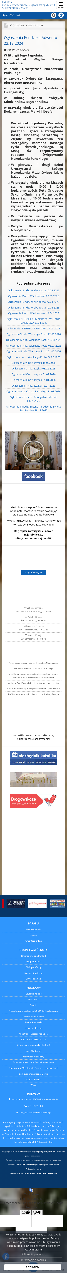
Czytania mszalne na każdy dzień (33, 1045)
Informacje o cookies (33, 1260)
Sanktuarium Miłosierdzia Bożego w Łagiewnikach (33, 1068)
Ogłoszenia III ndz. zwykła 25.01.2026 (33, 380)
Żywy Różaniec (33, 978)
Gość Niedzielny (33, 1050)
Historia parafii (33, 929)
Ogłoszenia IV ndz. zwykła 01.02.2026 (33, 374)
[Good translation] (25, 1212)
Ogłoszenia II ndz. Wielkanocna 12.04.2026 (33, 313)
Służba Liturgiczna (33, 973)
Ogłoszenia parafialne (26, 25)
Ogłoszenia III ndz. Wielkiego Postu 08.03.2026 (33, 345)
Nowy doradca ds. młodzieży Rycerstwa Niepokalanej (33, 663)
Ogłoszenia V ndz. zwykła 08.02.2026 (33, 368)
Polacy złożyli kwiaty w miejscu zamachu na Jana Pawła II (33, 688)
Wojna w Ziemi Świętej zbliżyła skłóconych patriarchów (33, 683)
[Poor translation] (37, 1212)
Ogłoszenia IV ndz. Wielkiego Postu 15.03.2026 (33, 340)
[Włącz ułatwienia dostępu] (62, 15)
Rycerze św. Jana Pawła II (33, 955)
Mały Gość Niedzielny (33, 1056)
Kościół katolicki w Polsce (33, 1039)
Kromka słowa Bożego (33, 1016)
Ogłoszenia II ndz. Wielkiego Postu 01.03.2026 (33, 351)
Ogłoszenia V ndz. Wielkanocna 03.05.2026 (33, 296)
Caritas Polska (33, 1079)
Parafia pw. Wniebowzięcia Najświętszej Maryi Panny (32, 5)
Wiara (33, 1085)
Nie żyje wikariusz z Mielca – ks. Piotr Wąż (33, 668)
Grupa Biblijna (33, 961)
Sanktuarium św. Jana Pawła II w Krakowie (33, 1062)
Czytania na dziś (34, 993)
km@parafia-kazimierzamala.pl (35, 1112)
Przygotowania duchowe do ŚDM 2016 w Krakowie (33, 1010)
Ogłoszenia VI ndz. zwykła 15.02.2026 (33, 362)
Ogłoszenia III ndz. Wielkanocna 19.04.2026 (33, 307)
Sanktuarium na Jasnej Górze (33, 1073)
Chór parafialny (33, 967)
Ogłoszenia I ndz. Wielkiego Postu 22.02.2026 (33, 357)
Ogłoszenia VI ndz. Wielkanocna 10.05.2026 (33, 290)
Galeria (33, 1005)
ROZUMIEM (32, 1267)
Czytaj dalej (33, 572)
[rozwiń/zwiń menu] (60, 5)
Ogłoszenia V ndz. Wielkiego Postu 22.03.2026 (33, 334)
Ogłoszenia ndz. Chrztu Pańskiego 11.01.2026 (33, 391)
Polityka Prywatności (33, 1254)
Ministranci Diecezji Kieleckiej (33, 1033)
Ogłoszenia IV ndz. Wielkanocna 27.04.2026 (33, 302)
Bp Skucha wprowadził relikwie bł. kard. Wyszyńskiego (33, 694)
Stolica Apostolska (33, 1022)
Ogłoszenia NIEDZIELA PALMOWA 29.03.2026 (33, 328)
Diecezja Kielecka (33, 1028)
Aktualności (33, 999)
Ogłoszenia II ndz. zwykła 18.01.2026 (33, 385)
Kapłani (33, 935)
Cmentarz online (33, 940)
